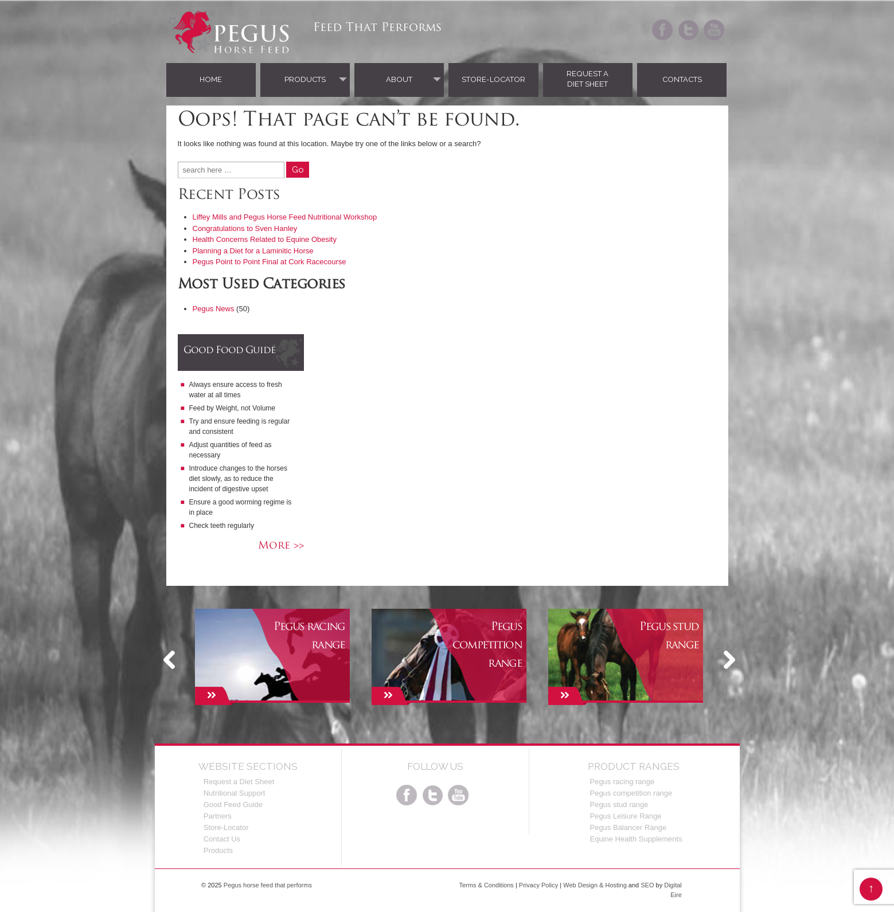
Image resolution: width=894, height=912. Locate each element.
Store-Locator (493, 79)
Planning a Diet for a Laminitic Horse (253, 250)
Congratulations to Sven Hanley (245, 228)
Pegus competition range (631, 793)
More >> (281, 546)
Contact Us (222, 839)
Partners (218, 816)
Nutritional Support (235, 793)
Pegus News (214, 308)
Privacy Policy (538, 885)
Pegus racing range (622, 781)
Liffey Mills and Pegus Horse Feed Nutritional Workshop (285, 217)
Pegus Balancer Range (628, 827)
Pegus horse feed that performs (267, 885)
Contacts (682, 79)
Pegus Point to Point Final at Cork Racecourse (269, 261)
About (399, 79)
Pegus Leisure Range (625, 816)
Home (211, 79)
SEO (647, 885)
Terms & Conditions (486, 885)
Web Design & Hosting (594, 885)
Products (305, 79)
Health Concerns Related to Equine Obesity (265, 239)
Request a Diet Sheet (587, 78)
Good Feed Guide (233, 804)
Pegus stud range (619, 804)
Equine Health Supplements (636, 839)
